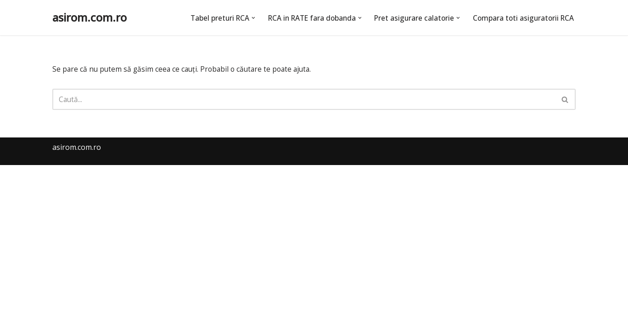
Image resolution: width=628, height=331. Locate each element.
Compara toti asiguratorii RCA (522, 17)
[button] (245, 17)
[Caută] (303, 100)
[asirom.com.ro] (89, 17)
